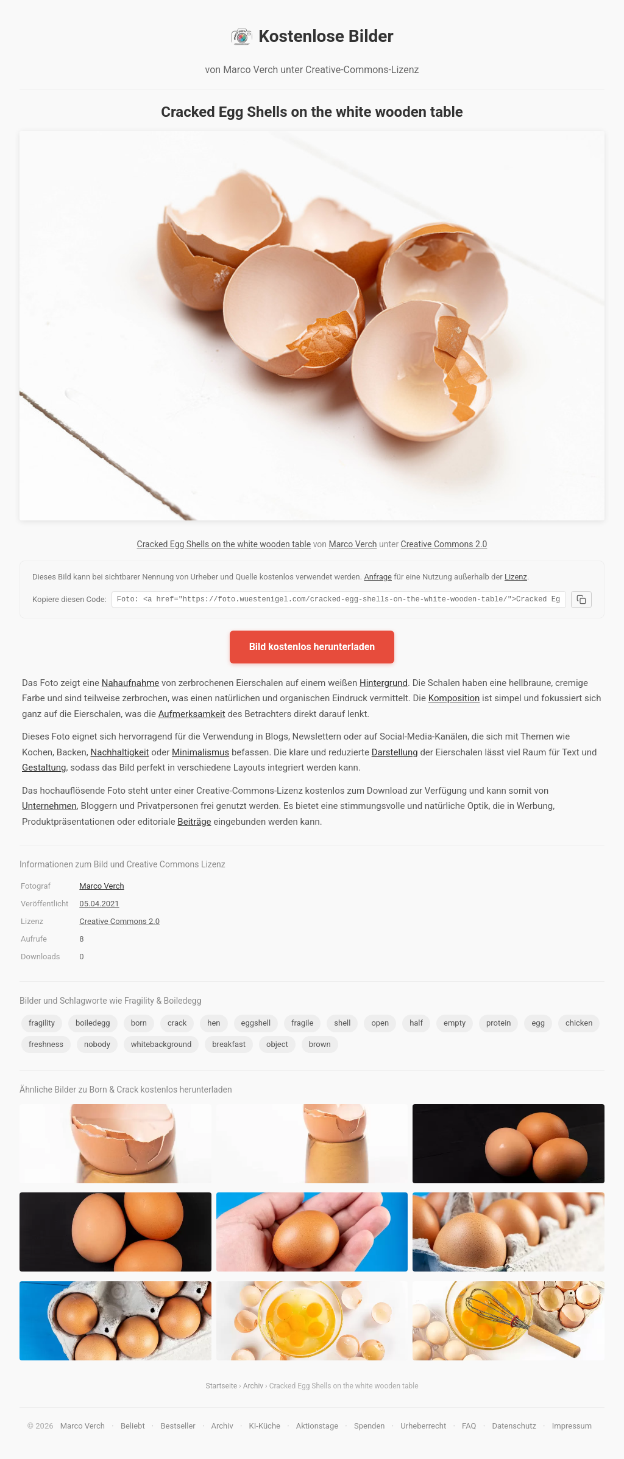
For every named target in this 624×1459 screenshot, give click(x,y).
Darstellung (395, 754)
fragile (302, 1024)
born (139, 1024)
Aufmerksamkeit (191, 715)
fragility (42, 1024)
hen (213, 1024)
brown (320, 1046)
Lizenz (516, 576)
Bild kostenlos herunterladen (312, 648)
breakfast (229, 1046)
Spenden (369, 1427)
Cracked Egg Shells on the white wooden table (224, 544)
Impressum (572, 1427)
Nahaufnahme (131, 684)
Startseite (222, 1388)
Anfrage (378, 576)
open (380, 1024)
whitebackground (161, 1046)
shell (342, 1024)
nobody (97, 1046)
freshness (46, 1046)
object (277, 1046)
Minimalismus (200, 754)
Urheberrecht (423, 1427)
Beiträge (194, 823)
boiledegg (93, 1024)
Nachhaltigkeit (120, 754)
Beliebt (133, 1427)
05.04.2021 (99, 905)
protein (498, 1024)
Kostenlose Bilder (311, 36)
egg (538, 1024)
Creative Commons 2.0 (444, 544)
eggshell (256, 1024)
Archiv (253, 1388)
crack (177, 1024)
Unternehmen (49, 807)
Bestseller (178, 1427)
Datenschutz (514, 1427)
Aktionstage (317, 1427)
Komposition (454, 700)
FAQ (469, 1427)
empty (455, 1024)
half (416, 1024)
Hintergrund (384, 684)
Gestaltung (44, 769)
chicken (579, 1024)
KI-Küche (264, 1427)
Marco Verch (353, 544)
